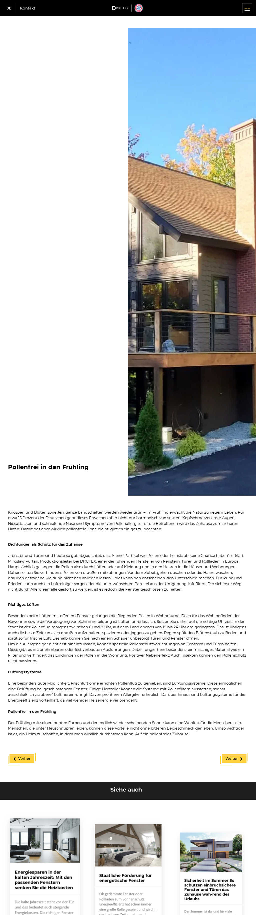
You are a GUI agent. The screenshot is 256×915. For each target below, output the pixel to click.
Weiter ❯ (234, 758)
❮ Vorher (21, 758)
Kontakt (27, 8)
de (8, 8)
